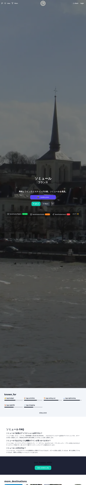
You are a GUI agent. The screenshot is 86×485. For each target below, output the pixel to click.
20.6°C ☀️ (76, 214)
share (75, 3)
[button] (2, 3)
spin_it (36, 204)
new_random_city (43, 468)
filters (45, 204)
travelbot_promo (44, 197)
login (82, 3)
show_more (43, 413)
